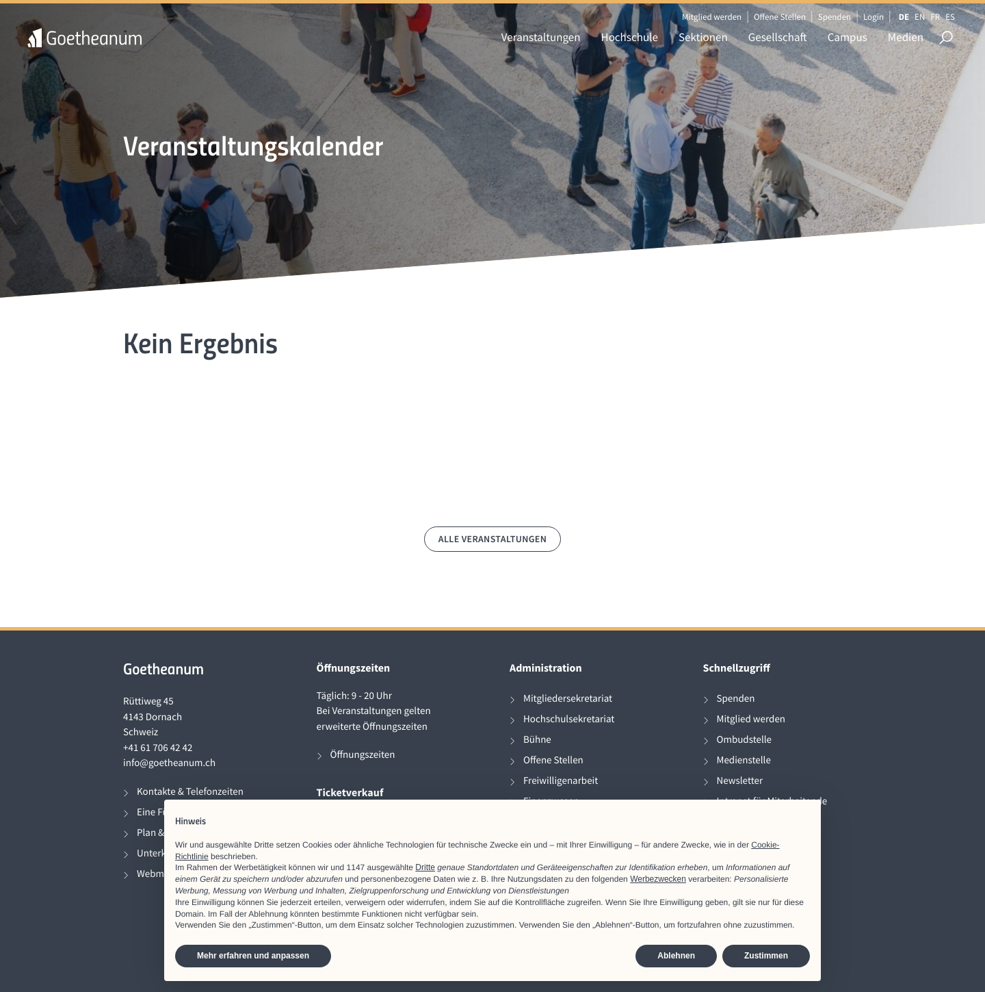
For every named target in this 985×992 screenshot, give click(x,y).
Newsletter (740, 780)
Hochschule (629, 36)
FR (935, 17)
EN (920, 17)
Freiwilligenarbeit (560, 780)
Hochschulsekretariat (568, 719)
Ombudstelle (744, 739)
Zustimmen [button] (766, 956)
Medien (905, 36)
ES (950, 17)
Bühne (537, 739)
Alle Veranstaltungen (492, 539)
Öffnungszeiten (362, 754)
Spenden (835, 17)
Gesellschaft (777, 36)
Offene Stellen (780, 17)
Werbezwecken (658, 879)
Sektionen (703, 36)
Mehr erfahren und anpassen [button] (253, 956)
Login (873, 17)
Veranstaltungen (541, 36)
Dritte (425, 867)
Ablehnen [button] (676, 956)
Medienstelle (744, 760)
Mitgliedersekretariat (567, 698)
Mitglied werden (711, 17)
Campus (847, 36)
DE (904, 17)
